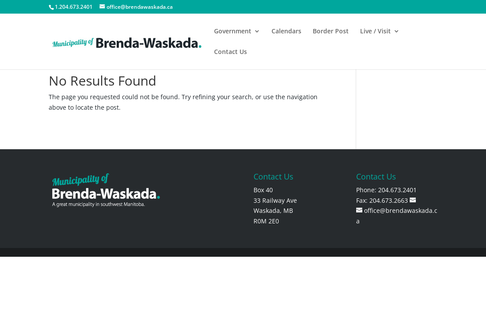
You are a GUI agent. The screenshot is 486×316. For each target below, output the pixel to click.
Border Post (331, 31)
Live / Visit (375, 31)
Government (232, 31)
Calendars (286, 31)
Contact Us (230, 52)
